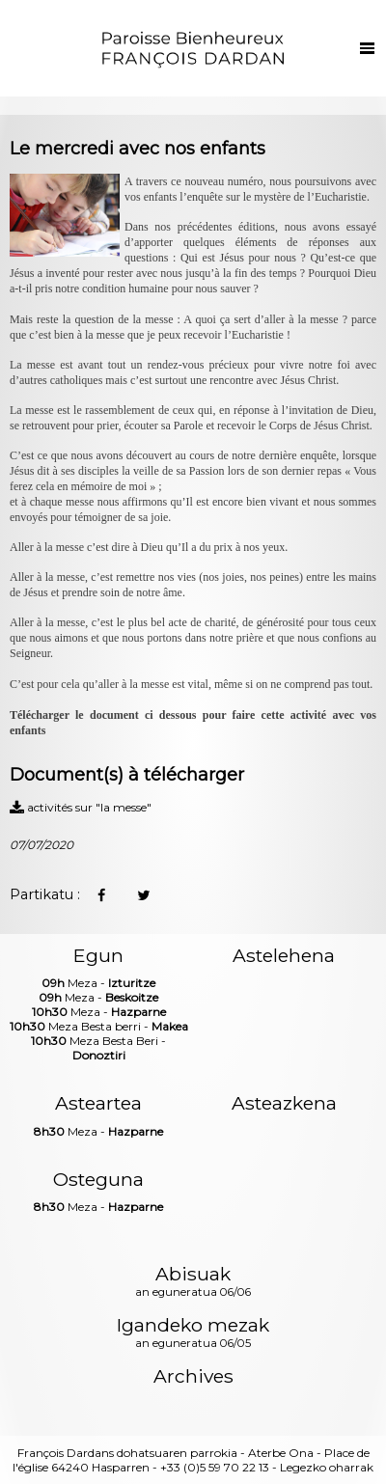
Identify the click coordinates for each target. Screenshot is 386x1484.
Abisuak (193, 1282)
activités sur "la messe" (81, 807)
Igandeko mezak (193, 1333)
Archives (193, 1376)
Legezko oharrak (326, 1467)
